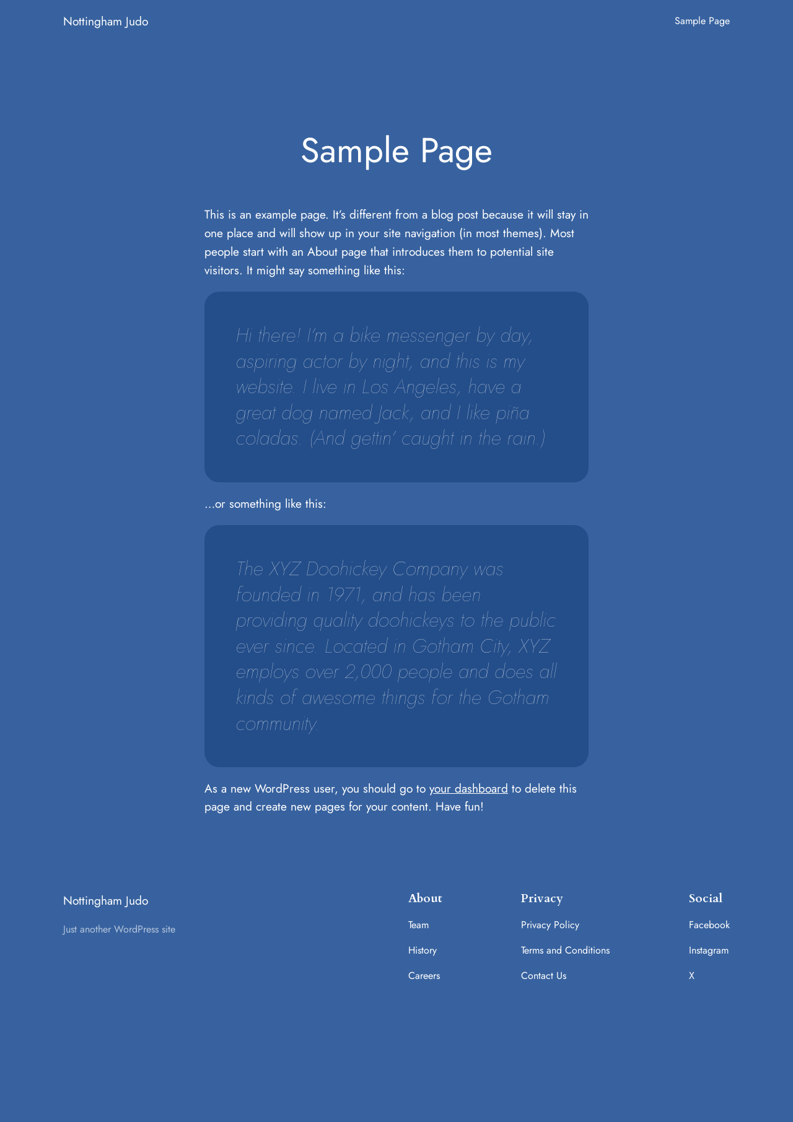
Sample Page (702, 21)
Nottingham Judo (105, 21)
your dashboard (468, 788)
